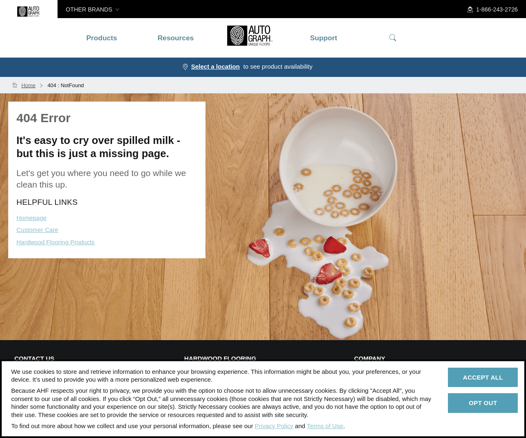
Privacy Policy (274, 425)
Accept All (483, 377)
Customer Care (37, 229)
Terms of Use (325, 425)
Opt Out (483, 402)
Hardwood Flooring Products (55, 242)
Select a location (215, 66)
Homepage (31, 217)
